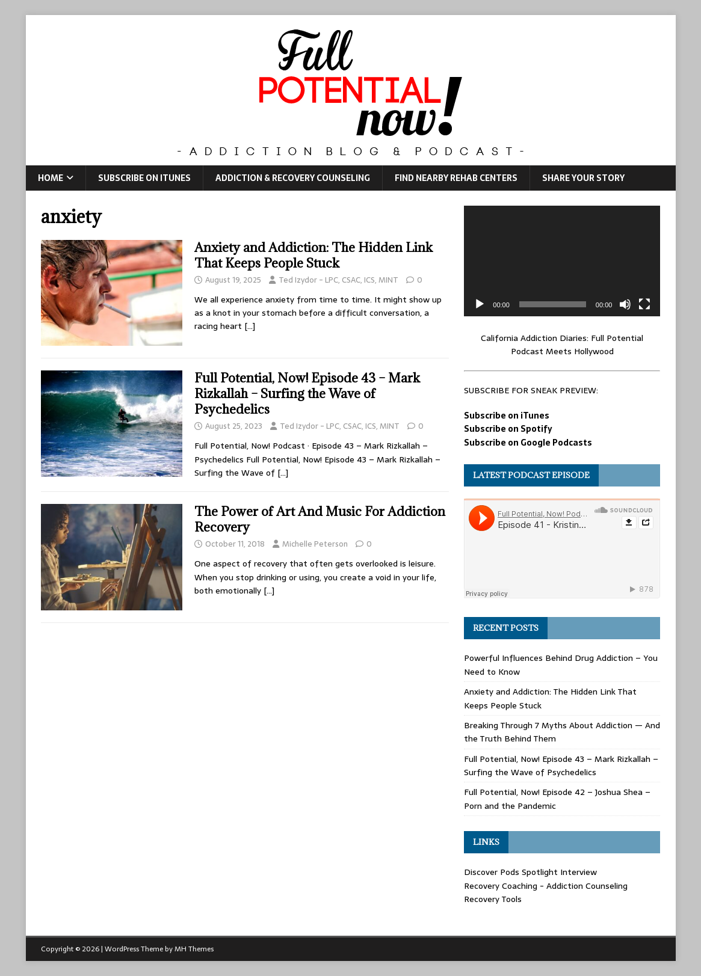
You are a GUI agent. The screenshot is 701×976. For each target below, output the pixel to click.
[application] (562, 261)
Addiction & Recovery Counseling (292, 178)
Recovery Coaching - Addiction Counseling (546, 885)
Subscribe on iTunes (144, 178)
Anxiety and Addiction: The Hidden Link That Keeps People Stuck (313, 255)
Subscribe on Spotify (508, 428)
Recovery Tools (493, 899)
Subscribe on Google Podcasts (528, 442)
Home (50, 178)
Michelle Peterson (315, 544)
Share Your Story (583, 178)
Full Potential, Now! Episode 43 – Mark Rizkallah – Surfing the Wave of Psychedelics (307, 393)
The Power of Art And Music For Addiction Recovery (319, 519)
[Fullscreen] (644, 304)
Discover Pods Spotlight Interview (530, 872)
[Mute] (625, 304)
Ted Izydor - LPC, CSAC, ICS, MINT (338, 280)
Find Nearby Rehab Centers (456, 178)
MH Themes (194, 949)
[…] (249, 326)
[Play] (480, 304)
